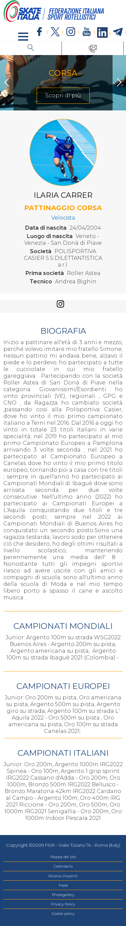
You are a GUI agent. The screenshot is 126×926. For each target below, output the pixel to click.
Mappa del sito (63, 856)
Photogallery (63, 894)
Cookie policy (63, 913)
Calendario (63, 866)
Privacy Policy (63, 904)
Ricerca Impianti (63, 876)
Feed (63, 885)
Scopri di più (63, 95)
